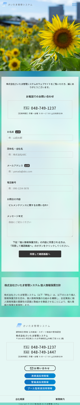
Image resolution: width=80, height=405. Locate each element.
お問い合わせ (40, 368)
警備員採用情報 (40, 382)
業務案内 (60, 399)
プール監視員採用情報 (40, 388)
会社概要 (19, 399)
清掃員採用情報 (40, 375)
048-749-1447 (43, 352)
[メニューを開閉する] (74, 4)
